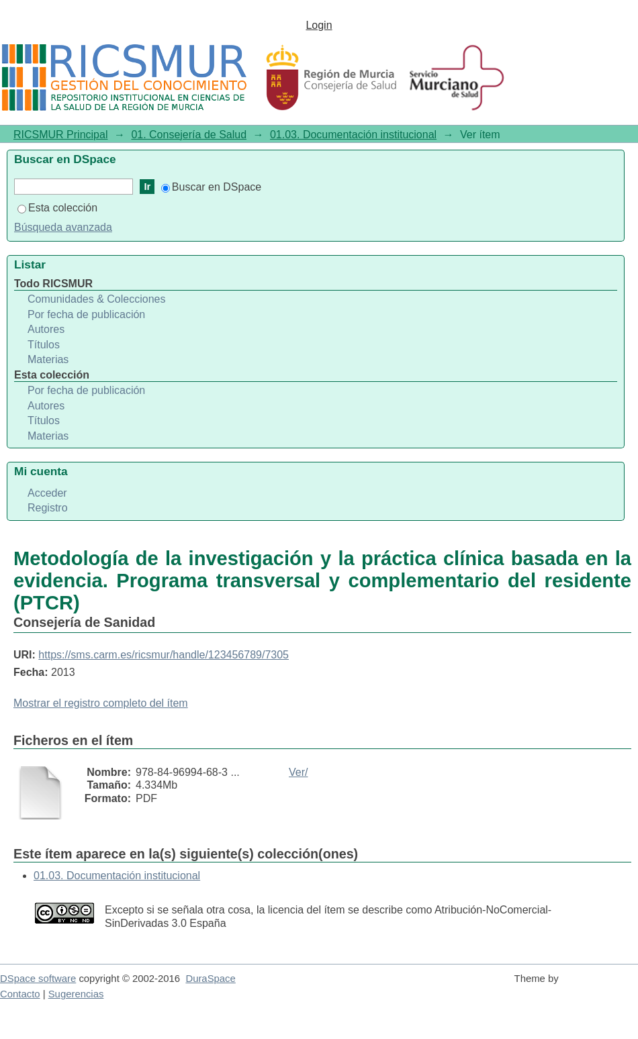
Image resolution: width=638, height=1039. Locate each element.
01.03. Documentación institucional (353, 134)
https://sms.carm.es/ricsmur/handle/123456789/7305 (163, 654)
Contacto (20, 994)
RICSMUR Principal (60, 134)
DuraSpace (210, 978)
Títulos (44, 344)
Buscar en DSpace (211, 187)
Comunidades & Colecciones (96, 299)
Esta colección (57, 207)
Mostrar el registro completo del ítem (100, 703)
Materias (48, 359)
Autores (46, 329)
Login (319, 25)
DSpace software (38, 978)
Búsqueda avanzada (63, 227)
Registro (48, 507)
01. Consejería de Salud (188, 134)
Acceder (47, 493)
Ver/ (298, 772)
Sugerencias (76, 994)
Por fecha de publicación (86, 314)
